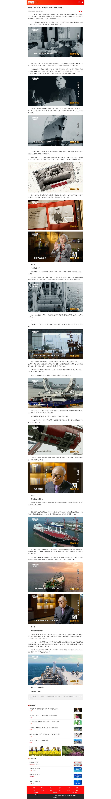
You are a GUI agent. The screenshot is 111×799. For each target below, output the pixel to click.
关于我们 (36, 792)
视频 (77, 788)
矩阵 (42, 790)
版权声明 (55, 792)
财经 (60, 788)
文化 (51, 790)
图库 (77, 790)
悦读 (51, 788)
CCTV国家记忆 (31, 11)
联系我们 (74, 792)
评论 (34, 790)
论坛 (68, 790)
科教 (60, 790)
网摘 (36, 794)
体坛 (68, 788)
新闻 (34, 788)
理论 (42, 788)
